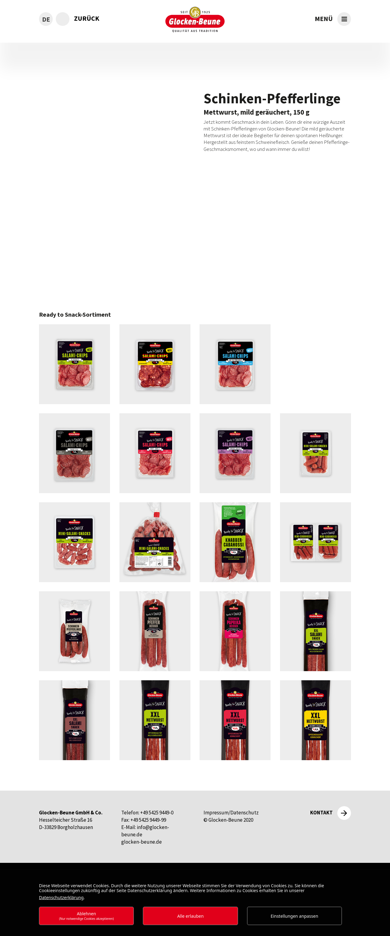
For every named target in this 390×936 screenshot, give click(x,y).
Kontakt (321, 812)
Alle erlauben (190, 916)
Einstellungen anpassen (294, 916)
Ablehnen (86, 916)
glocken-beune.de (141, 841)
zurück (86, 18)
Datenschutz (244, 812)
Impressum (216, 812)
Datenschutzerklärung (61, 897)
